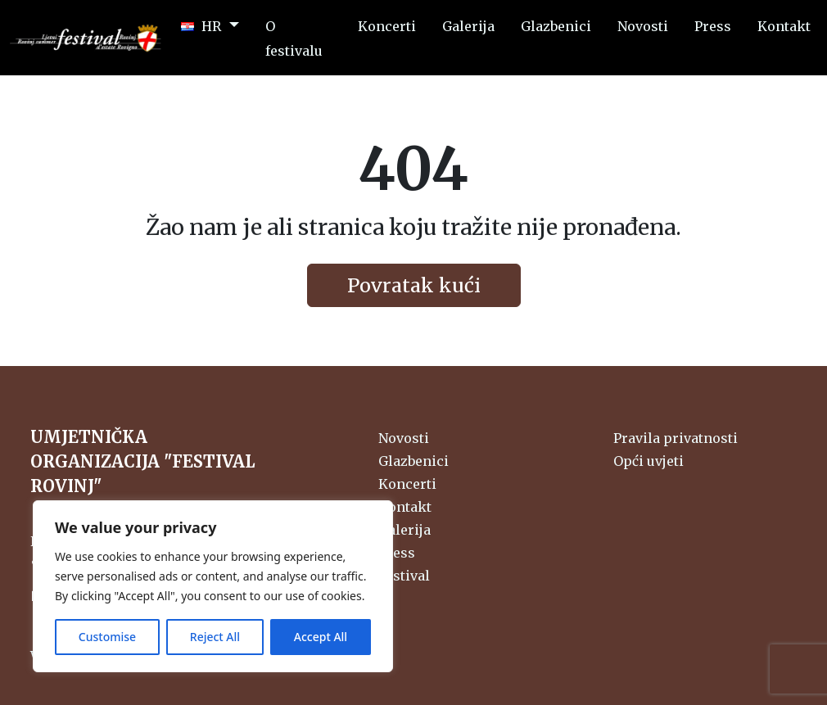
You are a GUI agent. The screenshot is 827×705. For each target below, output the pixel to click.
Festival (404, 575)
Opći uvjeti (648, 461)
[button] (210, 25)
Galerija (404, 530)
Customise (107, 636)
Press (396, 553)
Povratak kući (414, 285)
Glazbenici (413, 461)
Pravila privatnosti (675, 438)
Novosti (403, 438)
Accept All (320, 636)
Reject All (215, 636)
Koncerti (407, 484)
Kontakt (405, 507)
